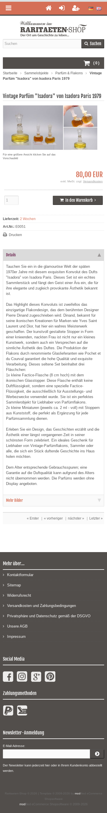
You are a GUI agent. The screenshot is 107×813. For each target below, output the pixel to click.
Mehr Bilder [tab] (53, 500)
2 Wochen (28, 219)
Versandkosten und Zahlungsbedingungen (39, 605)
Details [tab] (53, 255)
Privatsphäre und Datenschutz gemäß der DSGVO (46, 615)
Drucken (15, 235)
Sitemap (12, 584)
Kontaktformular (18, 574)
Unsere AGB (15, 626)
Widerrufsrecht (17, 595)
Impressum (14, 636)
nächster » (76, 518)
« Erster (33, 518)
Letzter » (96, 518)
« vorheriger (53, 518)
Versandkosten (93, 181)
